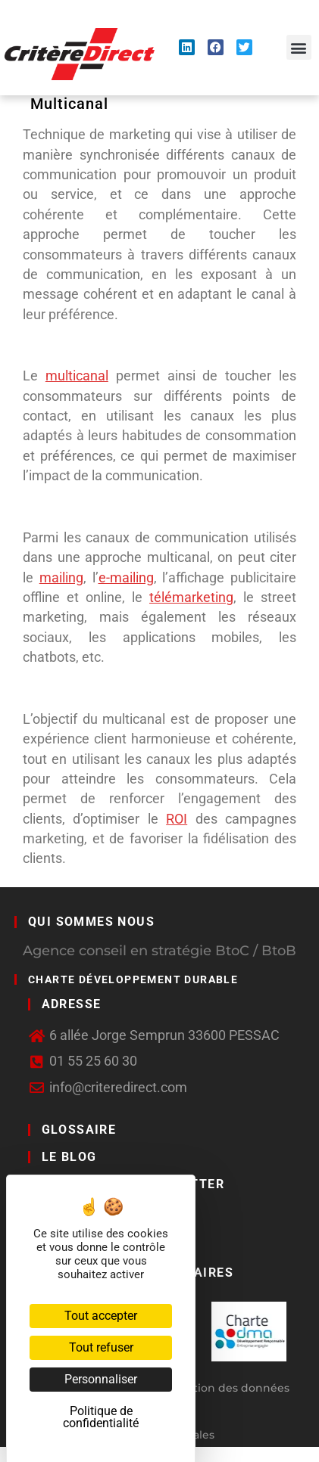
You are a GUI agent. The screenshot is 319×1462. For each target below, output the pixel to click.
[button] (298, 47)
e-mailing (126, 577)
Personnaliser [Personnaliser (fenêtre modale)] (100, 1379)
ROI (176, 819)
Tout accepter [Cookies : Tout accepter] (100, 1315)
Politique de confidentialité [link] (101, 1417)
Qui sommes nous (91, 921)
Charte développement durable (133, 979)
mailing (61, 577)
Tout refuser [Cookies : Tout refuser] (101, 1347)
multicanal (76, 375)
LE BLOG (69, 1157)
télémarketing (191, 597)
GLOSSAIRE (79, 1129)
